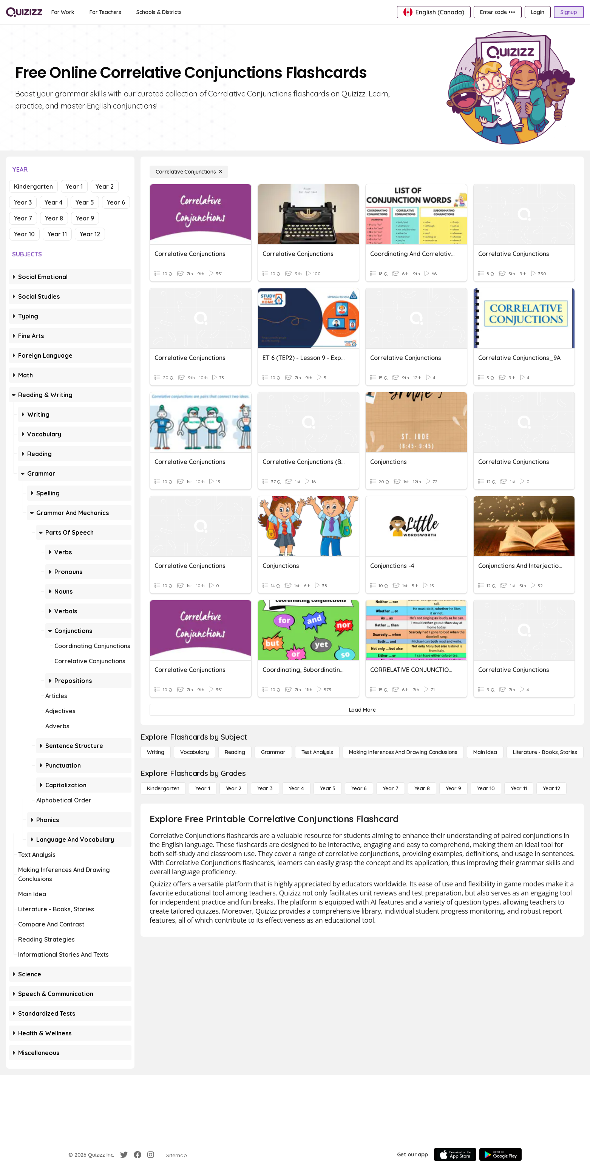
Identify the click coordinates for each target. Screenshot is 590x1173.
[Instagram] (150, 1155)
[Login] (538, 12)
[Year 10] (486, 788)
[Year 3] (265, 788)
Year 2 (105, 186)
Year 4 (54, 202)
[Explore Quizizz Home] (24, 12)
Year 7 (23, 218)
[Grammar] (273, 752)
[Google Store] (500, 1154)
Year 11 (57, 234)
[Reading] (235, 752)
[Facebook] (137, 1155)
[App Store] (455, 1154)
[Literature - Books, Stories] (545, 752)
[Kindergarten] (163, 788)
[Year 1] (202, 788)
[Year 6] (359, 788)
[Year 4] (296, 788)
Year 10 (24, 234)
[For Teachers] (105, 12)
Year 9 (85, 218)
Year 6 (116, 202)
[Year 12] (551, 788)
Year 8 (54, 218)
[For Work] (62, 12)
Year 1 (74, 186)
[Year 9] (453, 788)
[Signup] (569, 12)
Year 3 (23, 202)
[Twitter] (124, 1155)
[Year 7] (390, 788)
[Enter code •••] (497, 12)
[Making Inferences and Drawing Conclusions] (403, 752)
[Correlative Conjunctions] (189, 172)
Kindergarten (33, 186)
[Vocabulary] (194, 752)
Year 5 (85, 202)
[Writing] (156, 752)
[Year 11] (518, 788)
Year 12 (90, 234)
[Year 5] (328, 788)
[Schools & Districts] (158, 12)
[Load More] (362, 710)
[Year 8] (422, 788)
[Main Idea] (485, 752)
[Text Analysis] (317, 752)
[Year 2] (233, 788)
